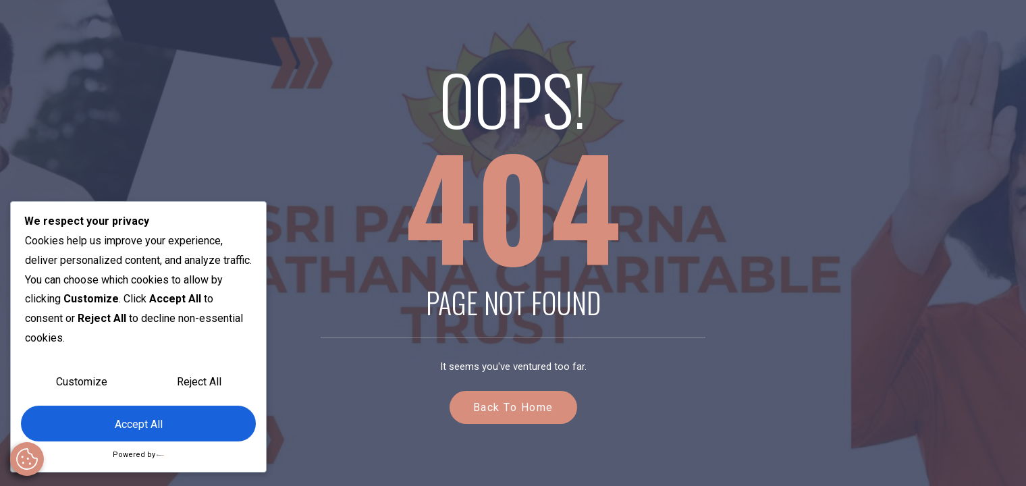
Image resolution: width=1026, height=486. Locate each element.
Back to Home (513, 407)
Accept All (139, 424)
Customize (81, 381)
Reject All (199, 381)
